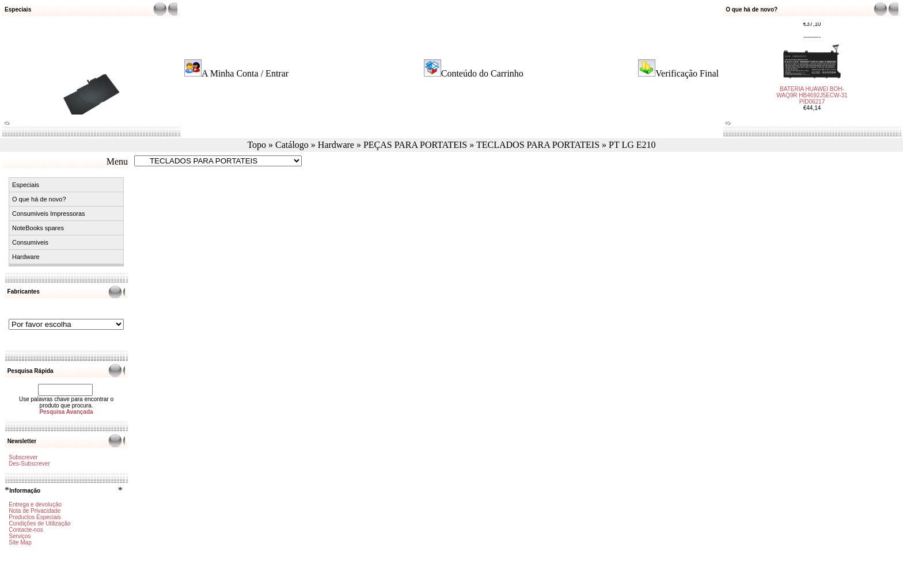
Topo (256, 145)
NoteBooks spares (38, 227)
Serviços (20, 536)
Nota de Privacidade (34, 511)
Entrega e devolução (35, 504)
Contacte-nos (26, 530)
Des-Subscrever (29, 463)
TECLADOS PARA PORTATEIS (538, 145)
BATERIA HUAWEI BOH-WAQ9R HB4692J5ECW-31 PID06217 (811, 90)
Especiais (25, 184)
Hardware (336, 145)
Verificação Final (687, 73)
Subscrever (23, 457)
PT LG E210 (632, 145)
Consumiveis (30, 242)
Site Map (20, 542)
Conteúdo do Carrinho (482, 73)
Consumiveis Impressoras (48, 213)
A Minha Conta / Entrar (245, 73)
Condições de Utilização (39, 523)
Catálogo (292, 145)
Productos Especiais (35, 517)
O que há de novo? (39, 199)
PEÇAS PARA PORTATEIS (415, 145)
